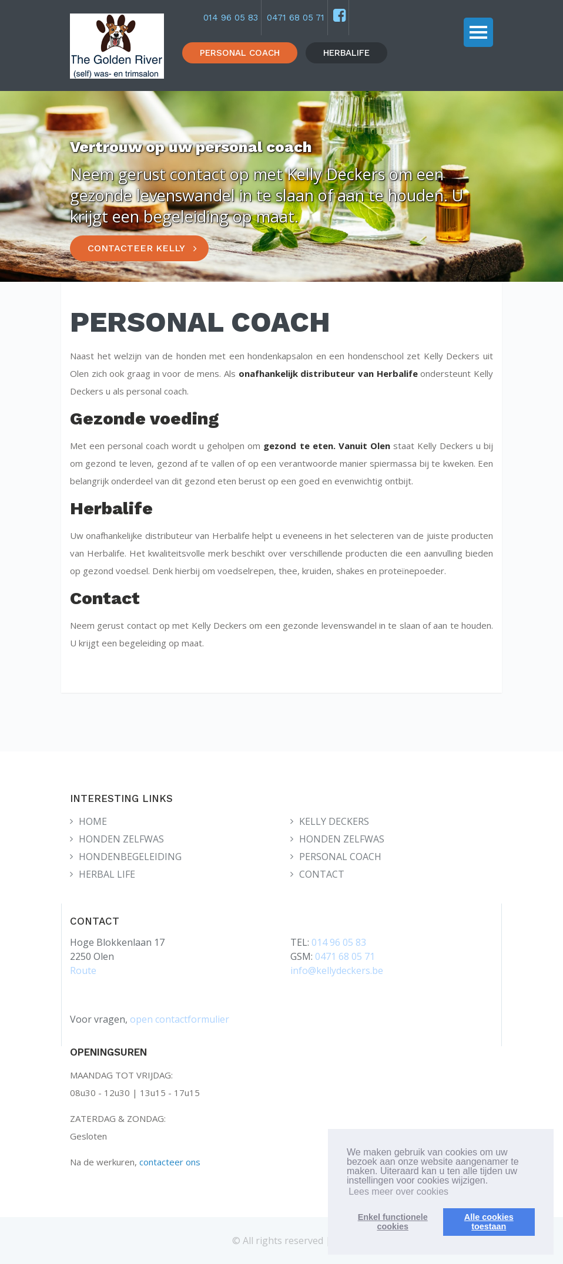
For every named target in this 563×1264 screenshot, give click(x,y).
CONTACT (321, 874)
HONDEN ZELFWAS (121, 838)
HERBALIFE (346, 53)
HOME (93, 821)
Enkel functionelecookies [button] (393, 1221)
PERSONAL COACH (240, 53)
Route (83, 970)
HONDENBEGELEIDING (130, 856)
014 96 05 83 (230, 17)
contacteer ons (169, 1162)
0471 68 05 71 (295, 17)
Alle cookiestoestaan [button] (489, 1221)
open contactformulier (179, 1019)
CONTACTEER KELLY (136, 248)
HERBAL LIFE (107, 874)
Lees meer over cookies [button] (398, 1191)
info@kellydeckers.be (336, 970)
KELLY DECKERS (334, 821)
